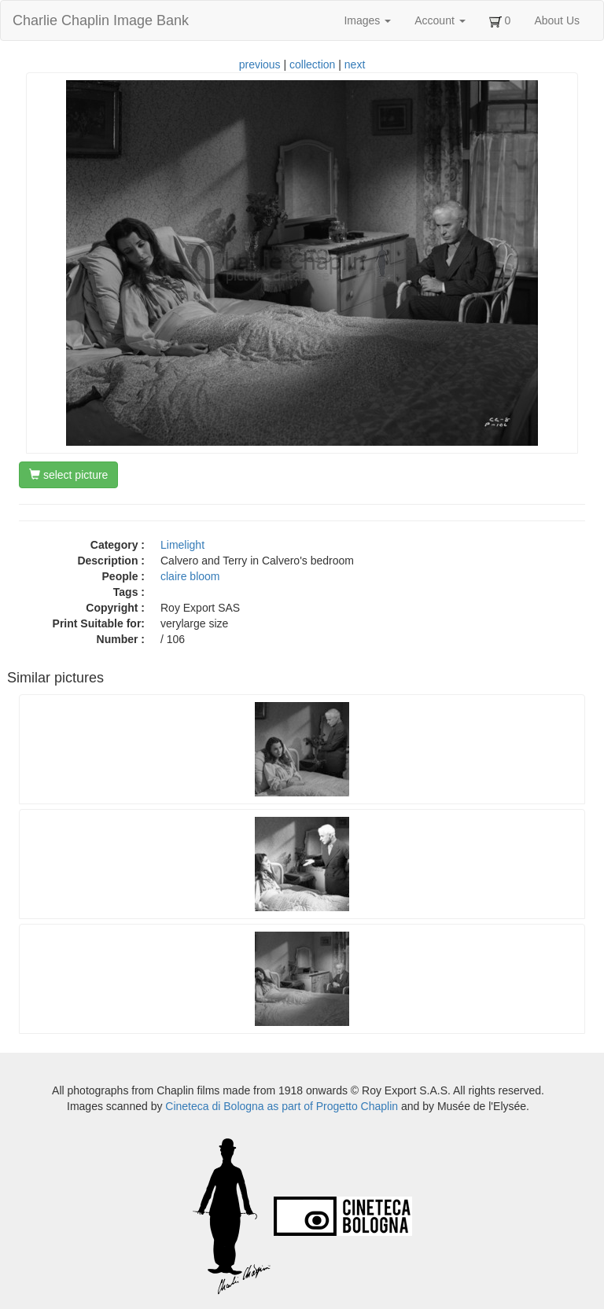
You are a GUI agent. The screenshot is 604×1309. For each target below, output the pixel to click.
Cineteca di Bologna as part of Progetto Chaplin (281, 1106)
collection (312, 64)
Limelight (182, 545)
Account (439, 20)
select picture (68, 475)
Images (367, 20)
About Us (557, 20)
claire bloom (189, 576)
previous (260, 64)
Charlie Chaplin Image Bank (101, 20)
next (354, 64)
